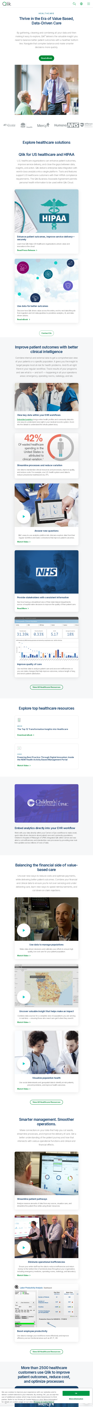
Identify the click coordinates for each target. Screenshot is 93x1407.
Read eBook (46, 58)
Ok (76, 1393)
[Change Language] (81, 3)
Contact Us (46, 333)
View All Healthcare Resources (46, 687)
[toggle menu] (88, 4)
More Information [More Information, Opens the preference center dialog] (76, 1399)
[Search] (74, 4)
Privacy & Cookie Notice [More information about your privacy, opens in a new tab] (44, 1402)
